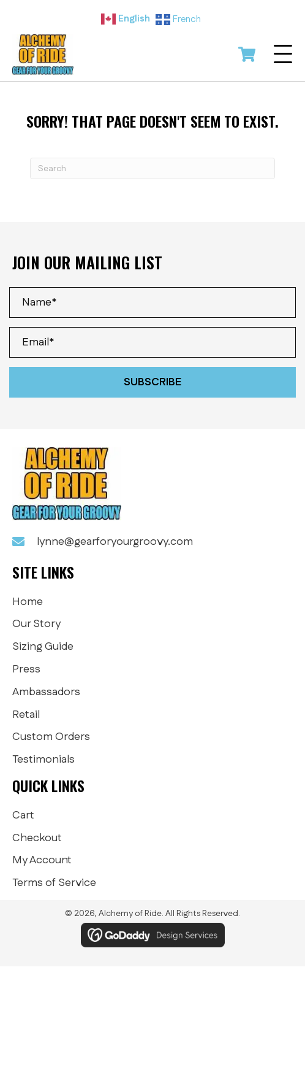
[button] (283, 55)
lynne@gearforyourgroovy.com (115, 542)
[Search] (152, 168)
